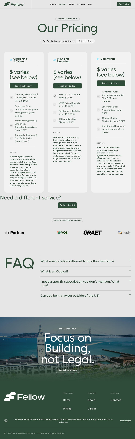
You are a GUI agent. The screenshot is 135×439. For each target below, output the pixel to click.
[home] (14, 4)
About (92, 400)
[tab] (58, 41)
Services (62, 4)
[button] (72, 4)
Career (92, 408)
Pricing (67, 408)
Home (53, 4)
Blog (90, 4)
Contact (81, 4)
